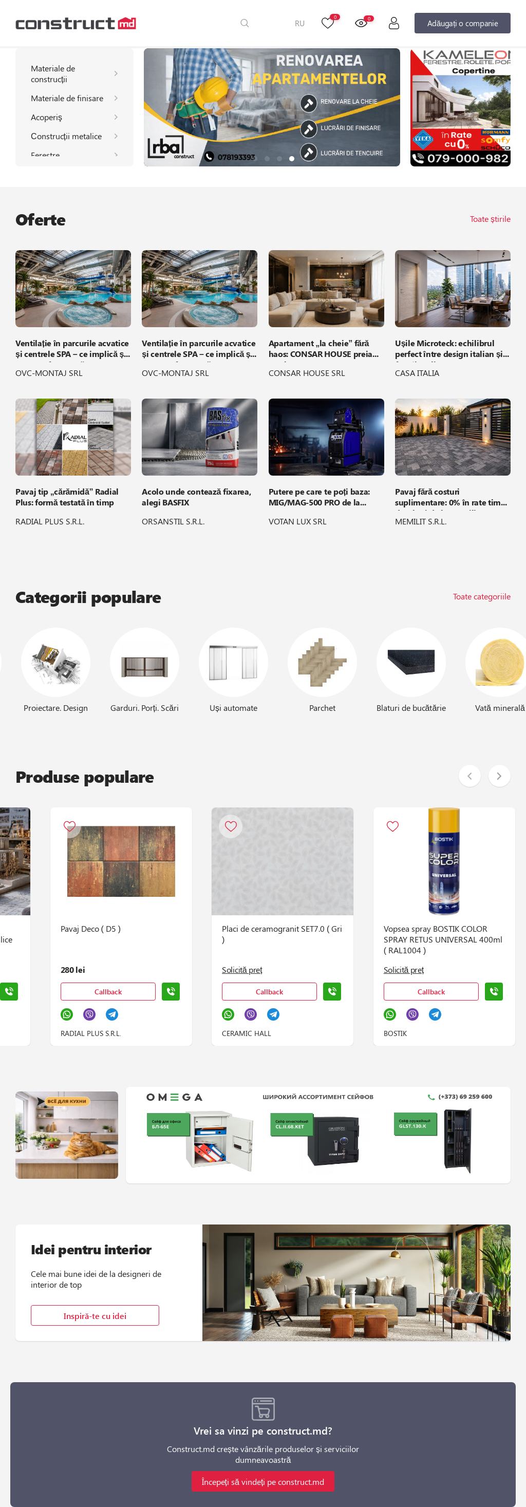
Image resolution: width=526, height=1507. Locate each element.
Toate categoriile (482, 596)
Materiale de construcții (53, 73)
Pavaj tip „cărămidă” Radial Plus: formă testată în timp (67, 496)
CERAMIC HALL (190, 1033)
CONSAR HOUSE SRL (307, 372)
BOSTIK (339, 1033)
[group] (272, 107)
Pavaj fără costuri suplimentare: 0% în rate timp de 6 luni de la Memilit (450, 498)
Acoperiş (46, 116)
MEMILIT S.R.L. (420, 521)
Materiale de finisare (67, 97)
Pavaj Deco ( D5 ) (33, 928)
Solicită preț (185, 969)
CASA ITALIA (417, 372)
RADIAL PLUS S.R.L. (49, 521)
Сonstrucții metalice (66, 135)
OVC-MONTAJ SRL (49, 372)
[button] (254, 158)
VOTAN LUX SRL (298, 521)
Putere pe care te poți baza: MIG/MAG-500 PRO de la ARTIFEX (319, 498)
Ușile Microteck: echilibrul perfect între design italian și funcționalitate (449, 349)
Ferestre (45, 154)
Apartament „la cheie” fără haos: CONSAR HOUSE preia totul (320, 349)
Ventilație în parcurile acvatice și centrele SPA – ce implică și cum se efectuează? (72, 349)
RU (300, 23)
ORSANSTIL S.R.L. (173, 521)
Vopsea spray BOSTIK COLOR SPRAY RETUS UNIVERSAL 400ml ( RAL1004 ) (387, 939)
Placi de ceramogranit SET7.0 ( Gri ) (225, 934)
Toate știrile (490, 218)
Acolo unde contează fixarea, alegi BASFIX (196, 496)
